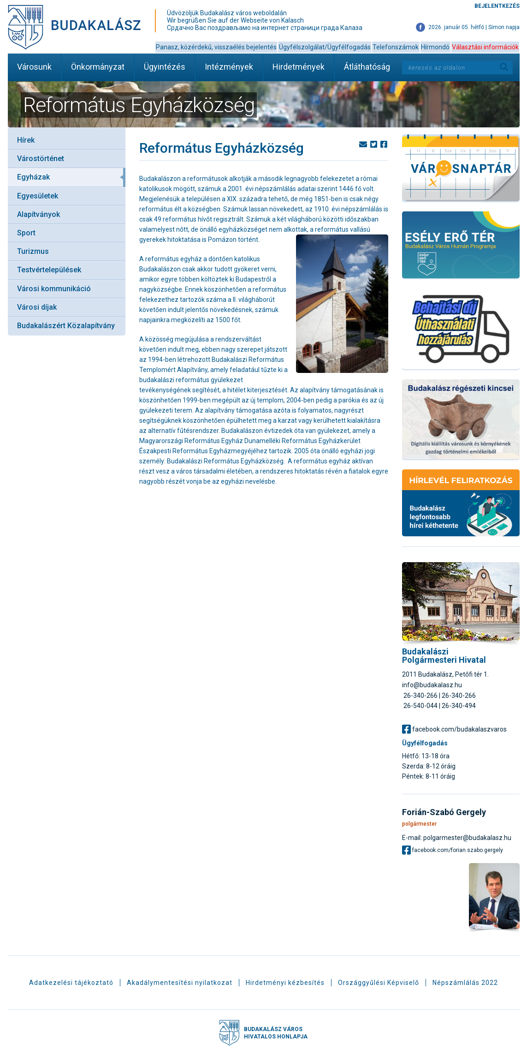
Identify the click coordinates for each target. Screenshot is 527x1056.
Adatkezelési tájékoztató (71, 982)
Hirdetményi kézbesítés (285, 982)
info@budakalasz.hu (432, 685)
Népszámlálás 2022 (465, 982)
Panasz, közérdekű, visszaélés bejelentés (216, 47)
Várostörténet (40, 158)
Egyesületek (37, 196)
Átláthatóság (367, 67)
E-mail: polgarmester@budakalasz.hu (456, 837)
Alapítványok (38, 214)
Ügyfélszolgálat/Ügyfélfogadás (325, 47)
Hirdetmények (298, 67)
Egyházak (33, 177)
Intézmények (229, 67)
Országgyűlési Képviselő (378, 982)
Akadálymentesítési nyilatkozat (179, 982)
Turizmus (33, 251)
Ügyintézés (164, 67)
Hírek (26, 140)
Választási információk (485, 47)
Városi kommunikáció (54, 288)
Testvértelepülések (49, 269)
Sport (26, 232)
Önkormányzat (97, 67)
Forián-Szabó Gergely (444, 812)
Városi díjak (37, 307)
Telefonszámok (396, 47)
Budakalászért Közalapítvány (66, 325)
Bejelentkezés (497, 6)
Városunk (34, 67)
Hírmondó (435, 47)
